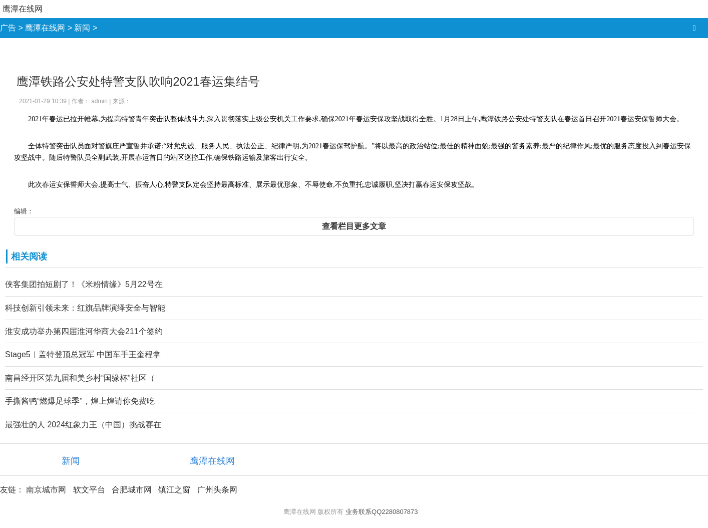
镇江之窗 (174, 489)
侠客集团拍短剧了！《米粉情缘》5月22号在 (84, 284)
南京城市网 (46, 489)
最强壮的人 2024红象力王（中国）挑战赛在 (83, 424)
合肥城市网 (132, 489)
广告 (8, 28)
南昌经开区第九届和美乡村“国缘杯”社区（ (80, 378)
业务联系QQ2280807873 (381, 511)
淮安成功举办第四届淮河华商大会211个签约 (84, 331)
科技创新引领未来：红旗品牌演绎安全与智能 (85, 308)
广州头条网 (217, 489)
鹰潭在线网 (23, 9)
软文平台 (89, 489)
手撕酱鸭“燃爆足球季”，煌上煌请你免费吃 (80, 401)
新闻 (82, 28)
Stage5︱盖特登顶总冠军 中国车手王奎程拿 (83, 354)
